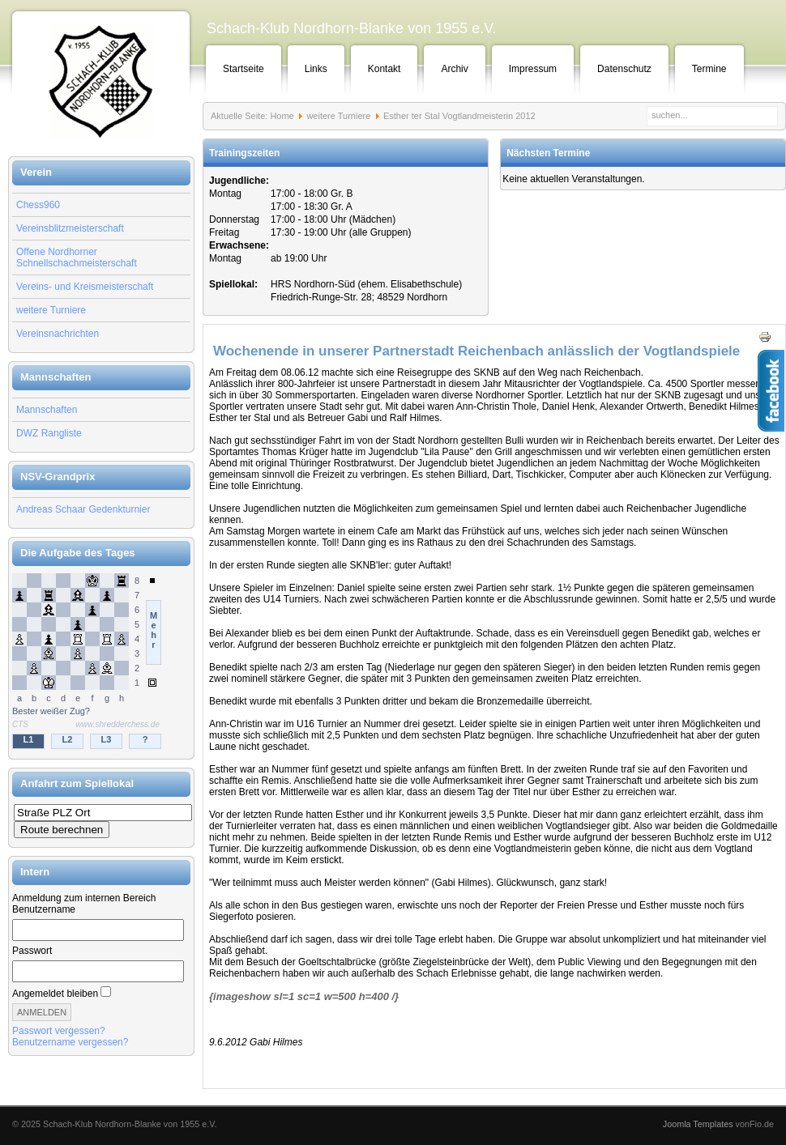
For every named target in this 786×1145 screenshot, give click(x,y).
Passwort (32, 950)
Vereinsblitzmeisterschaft (70, 228)
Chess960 (38, 205)
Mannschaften (46, 409)
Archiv (454, 68)
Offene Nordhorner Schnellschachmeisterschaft (76, 257)
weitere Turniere (51, 310)
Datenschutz (624, 68)
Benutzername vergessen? (70, 1042)
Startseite (243, 68)
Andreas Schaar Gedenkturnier (83, 509)
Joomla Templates (698, 1124)
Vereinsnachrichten (57, 333)
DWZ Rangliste (49, 433)
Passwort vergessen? (58, 1030)
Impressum (533, 68)
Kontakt (384, 68)
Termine (709, 68)
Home (281, 116)
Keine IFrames (101, 662)
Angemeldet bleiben (55, 993)
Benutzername (43, 909)
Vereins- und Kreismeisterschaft (84, 286)
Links (316, 68)
